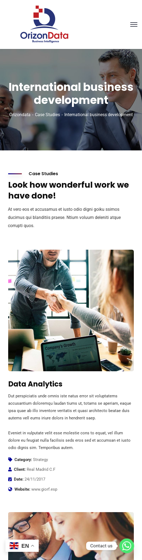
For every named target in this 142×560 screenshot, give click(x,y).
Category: (23, 459)
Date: (18, 479)
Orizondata (20, 114)
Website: (22, 489)
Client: (20, 469)
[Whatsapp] (126, 546)
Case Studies (47, 114)
